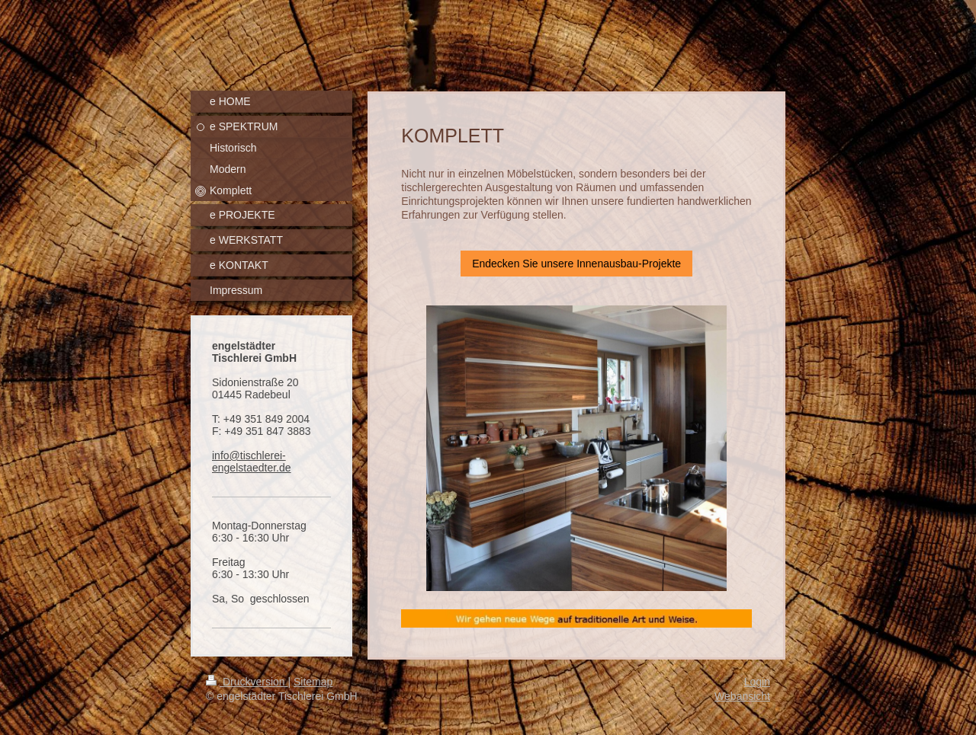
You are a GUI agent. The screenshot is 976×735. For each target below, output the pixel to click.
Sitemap (313, 682)
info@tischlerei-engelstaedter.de (251, 461)
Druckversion (246, 682)
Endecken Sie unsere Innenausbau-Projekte (576, 263)
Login (757, 682)
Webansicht (742, 696)
